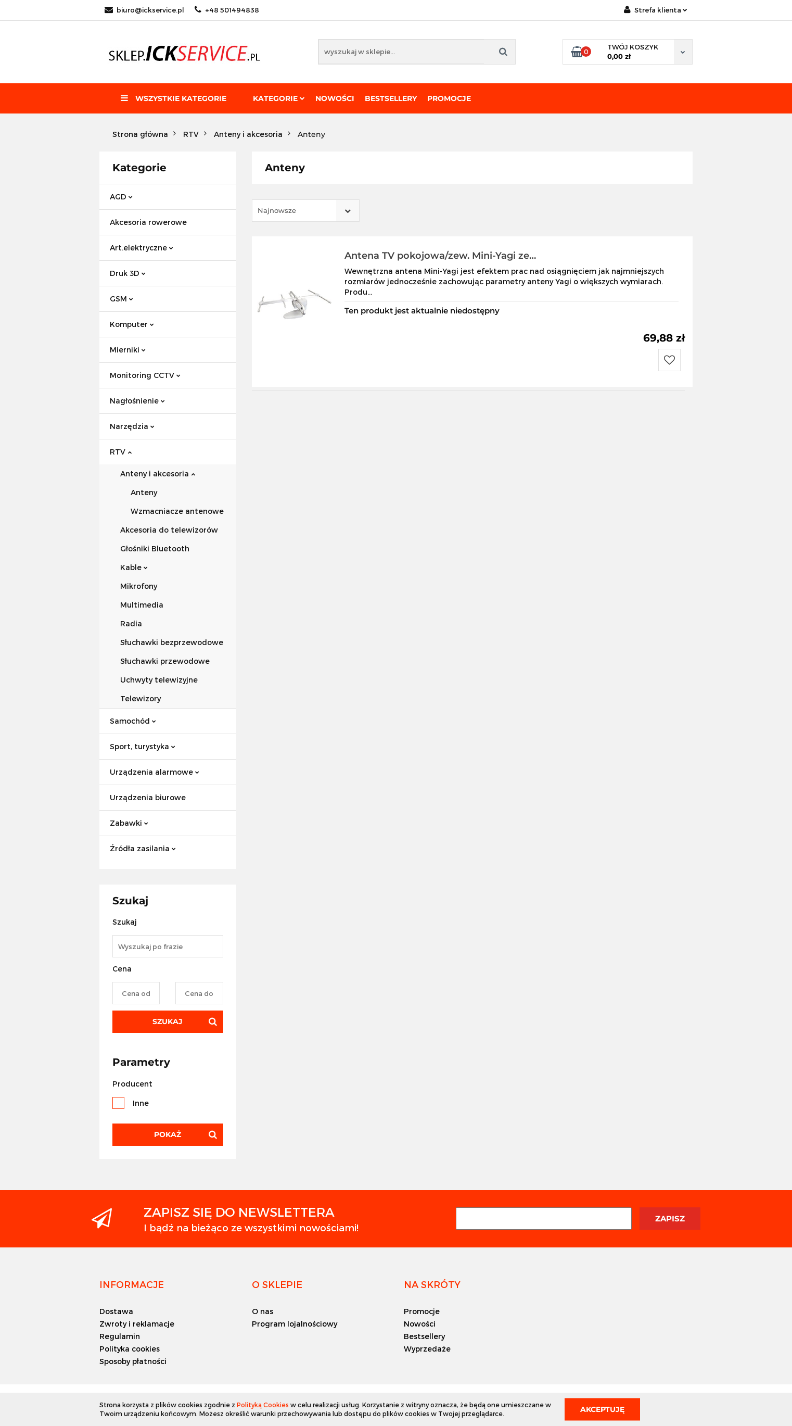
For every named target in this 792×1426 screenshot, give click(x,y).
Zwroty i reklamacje (136, 1323)
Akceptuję (602, 1409)
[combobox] (306, 210)
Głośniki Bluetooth (154, 548)
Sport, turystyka (142, 746)
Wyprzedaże (427, 1348)
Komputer (132, 324)
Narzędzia (132, 426)
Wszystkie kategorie (173, 98)
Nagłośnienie (137, 400)
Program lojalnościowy (294, 1323)
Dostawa (116, 1311)
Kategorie (279, 98)
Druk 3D (128, 273)
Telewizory (140, 698)
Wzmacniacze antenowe (177, 511)
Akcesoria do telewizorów (169, 529)
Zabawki (129, 822)
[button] (131, 1284)
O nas (262, 1311)
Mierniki (128, 349)
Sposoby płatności (133, 1361)
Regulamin (119, 1336)
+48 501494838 (227, 10)
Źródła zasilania (143, 848)
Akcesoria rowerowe (148, 222)
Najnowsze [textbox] (277, 210)
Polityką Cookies (263, 1404)
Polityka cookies (129, 1348)
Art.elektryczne (141, 247)
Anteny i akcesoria (157, 473)
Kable (134, 567)
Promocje (449, 98)
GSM (121, 298)
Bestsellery (391, 98)
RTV (121, 451)
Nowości (334, 98)
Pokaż (167, 1134)
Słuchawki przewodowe (165, 661)
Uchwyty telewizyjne (159, 679)
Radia (131, 623)
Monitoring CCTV (145, 375)
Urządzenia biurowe (148, 797)
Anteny (144, 492)
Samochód (133, 720)
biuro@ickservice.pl (144, 10)
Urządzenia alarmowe (154, 771)
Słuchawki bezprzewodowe (171, 642)
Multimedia (141, 604)
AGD (121, 196)
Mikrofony (138, 586)
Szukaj (167, 1021)
